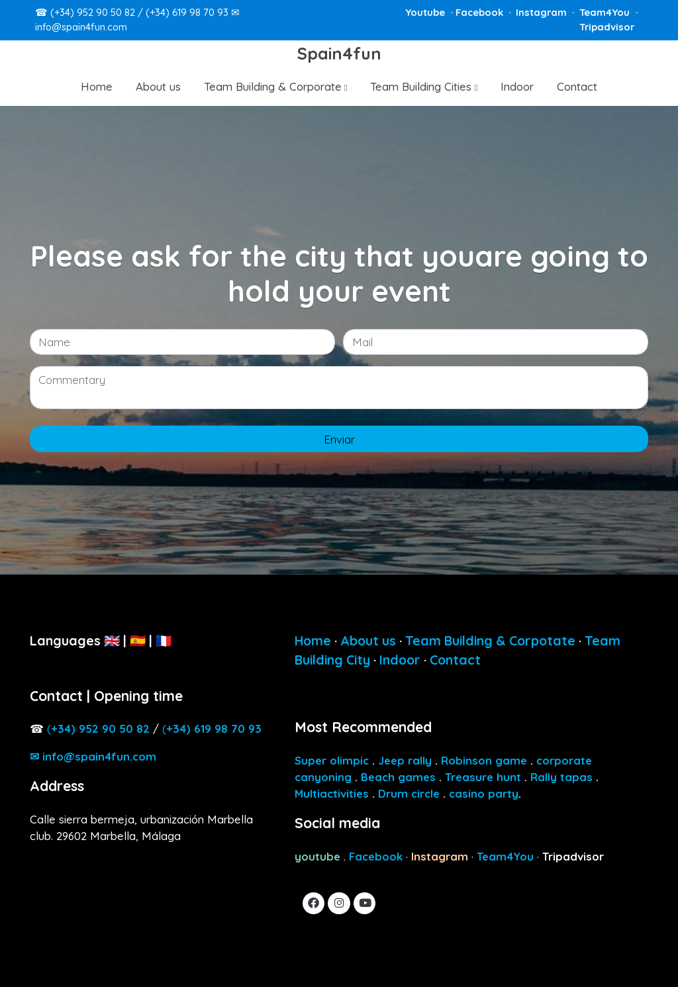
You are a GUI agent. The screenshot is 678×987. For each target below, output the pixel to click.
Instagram (542, 12)
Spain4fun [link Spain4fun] (339, 54)
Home (313, 640)
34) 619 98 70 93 (214, 728)
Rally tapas (561, 777)
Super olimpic (332, 760)
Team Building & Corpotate (490, 640)
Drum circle (409, 793)
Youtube (426, 12)
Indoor (399, 659)
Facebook (481, 12)
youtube (317, 856)
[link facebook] (314, 902)
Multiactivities (332, 793)
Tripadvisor (606, 27)
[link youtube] (365, 902)
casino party (483, 793)
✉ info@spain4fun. (93, 756)
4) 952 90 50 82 (100, 728)
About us (368, 640)
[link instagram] (339, 902)
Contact (455, 659)
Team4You (605, 12)
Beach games (398, 777)
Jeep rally (405, 760)
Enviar (339, 439)
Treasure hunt (483, 777)
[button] (276, 86)
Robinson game (484, 760)
